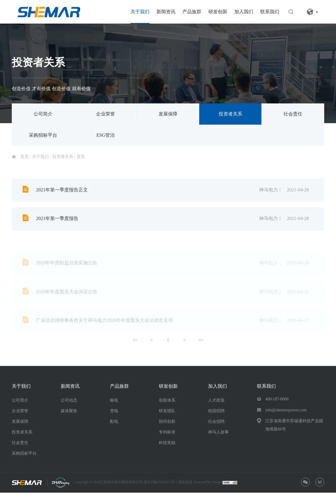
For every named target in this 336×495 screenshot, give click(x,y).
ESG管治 (105, 135)
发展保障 (168, 113)
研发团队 (167, 413)
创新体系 (167, 402)
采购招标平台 (43, 135)
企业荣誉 (105, 113)
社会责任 (293, 113)
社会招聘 (216, 424)
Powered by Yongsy (208, 484)
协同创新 (167, 424)
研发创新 (217, 11)
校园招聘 (216, 413)
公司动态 (69, 402)
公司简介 (43, 113)
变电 (114, 413)
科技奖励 (167, 445)
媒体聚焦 (69, 413)
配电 (114, 424)
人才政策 (216, 402)
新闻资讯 (166, 11)
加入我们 (243, 11)
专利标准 (167, 434)
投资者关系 (230, 113)
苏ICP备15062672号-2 (161, 484)
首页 (25, 156)
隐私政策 (185, 484)
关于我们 (140, 11)
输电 (114, 402)
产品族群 (191, 11)
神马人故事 (218, 434)
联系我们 (269, 11)
